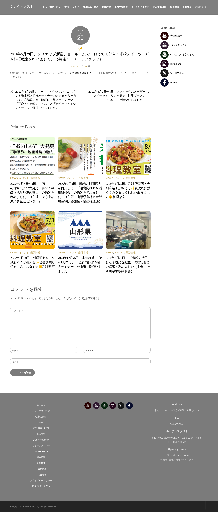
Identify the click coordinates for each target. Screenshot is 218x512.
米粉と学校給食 (41, 439)
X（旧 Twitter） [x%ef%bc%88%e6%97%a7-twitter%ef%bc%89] (173, 72)
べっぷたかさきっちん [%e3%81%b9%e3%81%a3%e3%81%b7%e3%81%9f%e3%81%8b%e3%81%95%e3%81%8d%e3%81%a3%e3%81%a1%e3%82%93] (177, 54)
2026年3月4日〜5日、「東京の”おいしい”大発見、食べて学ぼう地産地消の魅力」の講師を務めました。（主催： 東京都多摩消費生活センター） (32, 192)
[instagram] (112, 405)
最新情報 (35, 177)
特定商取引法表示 (41, 485)
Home (41, 404)
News (14, 177)
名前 (15, 350)
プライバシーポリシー (41, 480)
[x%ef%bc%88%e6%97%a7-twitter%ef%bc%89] (121, 405)
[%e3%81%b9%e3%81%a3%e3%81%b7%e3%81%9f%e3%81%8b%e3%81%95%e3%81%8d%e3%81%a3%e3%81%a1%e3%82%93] (104, 405)
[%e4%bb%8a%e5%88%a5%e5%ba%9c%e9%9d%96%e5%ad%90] (87, 405)
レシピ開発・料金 (52, 6)
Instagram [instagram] (170, 63)
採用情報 (174, 6)
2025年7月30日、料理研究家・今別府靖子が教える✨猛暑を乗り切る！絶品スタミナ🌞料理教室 (32, 261)
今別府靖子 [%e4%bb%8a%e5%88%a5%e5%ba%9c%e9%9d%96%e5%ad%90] (171, 35)
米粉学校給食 (121, 6)
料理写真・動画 (90, 6)
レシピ (76, 6)
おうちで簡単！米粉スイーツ (80, 72)
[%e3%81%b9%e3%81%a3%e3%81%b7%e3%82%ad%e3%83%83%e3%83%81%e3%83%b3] (96, 405)
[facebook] (129, 405)
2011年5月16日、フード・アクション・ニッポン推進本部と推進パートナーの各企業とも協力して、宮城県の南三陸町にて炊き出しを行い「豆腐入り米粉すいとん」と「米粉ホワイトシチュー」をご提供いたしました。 (45, 99)
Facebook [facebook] (170, 82)
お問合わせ (200, 6)
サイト (15, 362)
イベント (75, 66)
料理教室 (106, 6)
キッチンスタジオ (140, 6)
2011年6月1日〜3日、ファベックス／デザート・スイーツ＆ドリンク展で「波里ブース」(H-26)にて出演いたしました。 (116, 95)
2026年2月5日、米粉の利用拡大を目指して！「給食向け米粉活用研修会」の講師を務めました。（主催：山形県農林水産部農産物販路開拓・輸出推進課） (80, 192)
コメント (18, 310)
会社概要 (187, 6)
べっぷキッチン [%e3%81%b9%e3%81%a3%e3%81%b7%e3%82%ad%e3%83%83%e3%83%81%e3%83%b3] (173, 44)
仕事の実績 (40, 416)
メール (89, 350)
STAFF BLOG (159, 6)
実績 (66, 6)
